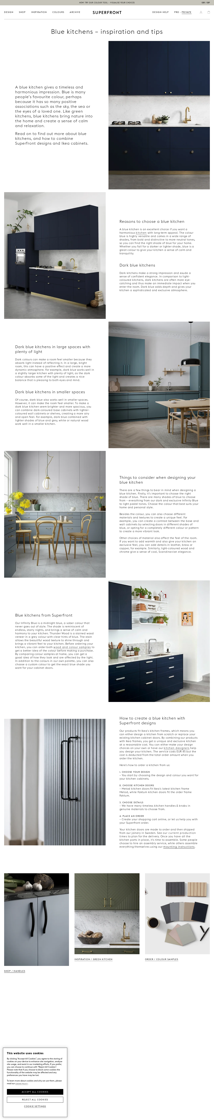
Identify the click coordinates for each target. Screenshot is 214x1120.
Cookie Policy (21, 1083)
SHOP (22, 12)
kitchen (141, 232)
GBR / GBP (206, 3)
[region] (35, 1082)
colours (58, 12)
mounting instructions (179, 846)
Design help (160, 12)
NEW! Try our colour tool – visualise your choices (107, 3)
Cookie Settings (35, 1106)
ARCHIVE (75, 12)
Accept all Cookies (35, 1091)
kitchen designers (177, 748)
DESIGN (8, 12)
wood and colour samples (72, 647)
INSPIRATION (39, 12)
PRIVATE (187, 12)
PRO (176, 12)
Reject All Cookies (35, 1099)
